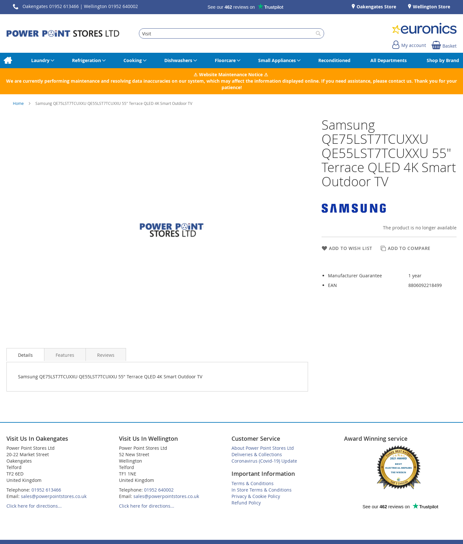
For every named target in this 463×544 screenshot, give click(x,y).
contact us (400, 81)
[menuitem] (7, 60)
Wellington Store (431, 7)
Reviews (105, 355)
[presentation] (25, 354)
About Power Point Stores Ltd (263, 448)
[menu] (231, 60)
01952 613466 (46, 490)
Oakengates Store (375, 7)
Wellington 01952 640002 (111, 6)
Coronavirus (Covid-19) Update (264, 461)
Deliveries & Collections (257, 454)
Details (25, 355)
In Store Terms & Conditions (262, 490)
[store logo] (62, 33)
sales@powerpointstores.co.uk (53, 496)
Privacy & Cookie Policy (256, 496)
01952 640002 (159, 490)
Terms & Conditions (253, 483)
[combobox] (231, 33)
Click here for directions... (34, 506)
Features (65, 355)
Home (19, 103)
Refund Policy (246, 503)
